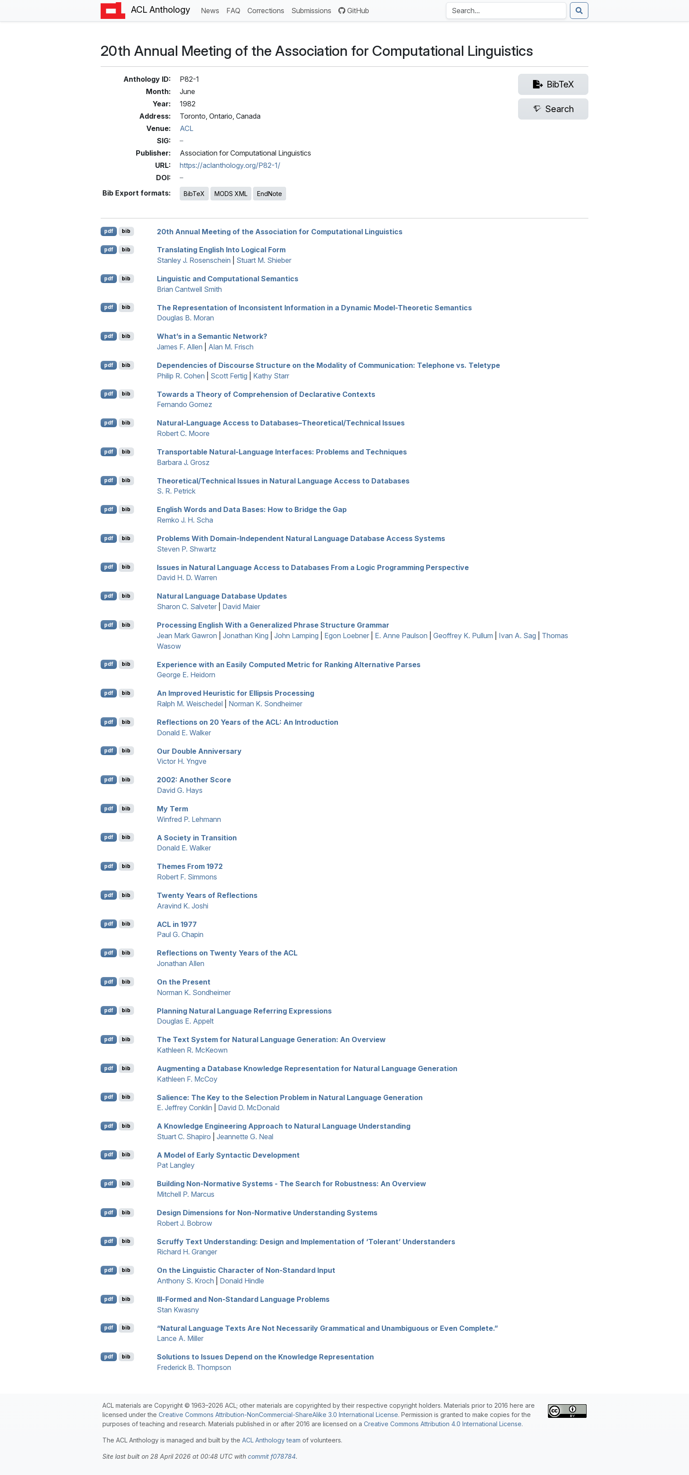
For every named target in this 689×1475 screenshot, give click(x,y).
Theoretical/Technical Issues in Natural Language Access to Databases (283, 480)
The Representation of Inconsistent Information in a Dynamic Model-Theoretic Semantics (314, 307)
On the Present (183, 981)
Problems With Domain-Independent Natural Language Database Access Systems (301, 538)
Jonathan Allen (180, 963)
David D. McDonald (248, 1107)
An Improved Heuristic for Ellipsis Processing (235, 693)
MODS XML (230, 193)
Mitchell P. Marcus (185, 1194)
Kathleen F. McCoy (187, 1079)
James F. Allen (180, 346)
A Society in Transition (197, 837)
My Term (172, 808)
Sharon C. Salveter (187, 606)
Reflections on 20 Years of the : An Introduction (247, 722)
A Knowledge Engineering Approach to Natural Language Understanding (283, 1126)
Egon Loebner (346, 635)
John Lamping (296, 635)
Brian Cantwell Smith (189, 289)
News (212, 10)
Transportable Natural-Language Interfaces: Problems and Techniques (282, 451)
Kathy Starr (271, 375)
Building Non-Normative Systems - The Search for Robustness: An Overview (291, 1183)
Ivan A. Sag (517, 635)
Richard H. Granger (187, 1251)
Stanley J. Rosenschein (194, 260)
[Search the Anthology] (506, 10)
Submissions (313, 10)
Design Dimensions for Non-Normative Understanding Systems (267, 1212)
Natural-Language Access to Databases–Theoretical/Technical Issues (281, 422)
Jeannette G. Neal (245, 1136)
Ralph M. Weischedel (190, 703)
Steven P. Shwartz (186, 549)
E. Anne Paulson (401, 635)
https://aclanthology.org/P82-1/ (230, 165)
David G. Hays (180, 790)
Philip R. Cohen (181, 375)
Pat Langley (176, 1165)
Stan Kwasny (178, 1309)
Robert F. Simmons (187, 876)
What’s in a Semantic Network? (212, 336)
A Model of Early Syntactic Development (228, 1154)
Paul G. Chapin (180, 934)
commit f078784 (272, 1456)
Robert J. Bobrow (184, 1223)
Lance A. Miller (180, 1338)
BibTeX (194, 193)
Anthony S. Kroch (185, 1280)
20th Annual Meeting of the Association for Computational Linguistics (280, 231)
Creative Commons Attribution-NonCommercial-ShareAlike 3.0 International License (278, 1414)
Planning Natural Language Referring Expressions (244, 1010)
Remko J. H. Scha (185, 520)
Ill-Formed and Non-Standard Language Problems (243, 1299)
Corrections (267, 10)
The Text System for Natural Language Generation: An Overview (271, 1039)
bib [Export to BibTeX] (126, 231)
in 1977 (177, 923)
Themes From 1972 (190, 866)
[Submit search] (579, 10)
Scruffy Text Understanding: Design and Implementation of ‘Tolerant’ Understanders (306, 1241)
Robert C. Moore (183, 433)
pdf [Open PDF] (108, 231)
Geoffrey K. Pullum (463, 635)
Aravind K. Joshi (182, 905)
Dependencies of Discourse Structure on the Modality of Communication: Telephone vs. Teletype (328, 365)
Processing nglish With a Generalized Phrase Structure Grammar (273, 625)
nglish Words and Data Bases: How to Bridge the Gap (252, 509)
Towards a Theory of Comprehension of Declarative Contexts (266, 393)
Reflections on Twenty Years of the (227, 952)
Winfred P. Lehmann (189, 819)
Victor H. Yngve (182, 761)
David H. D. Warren (187, 577)
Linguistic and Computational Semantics (227, 278)
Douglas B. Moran (185, 317)
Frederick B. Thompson (194, 1367)
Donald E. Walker (184, 732)
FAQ (235, 10)
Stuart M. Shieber (263, 260)
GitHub (353, 10)
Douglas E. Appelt (185, 1021)
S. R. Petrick (176, 491)
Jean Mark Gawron (187, 635)
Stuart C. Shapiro (184, 1136)
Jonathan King (245, 635)
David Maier (241, 606)
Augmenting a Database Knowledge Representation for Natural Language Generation (307, 1068)
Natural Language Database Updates (222, 596)
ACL (186, 128)
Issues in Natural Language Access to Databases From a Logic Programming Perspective (313, 567)
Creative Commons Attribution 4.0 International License (443, 1424)
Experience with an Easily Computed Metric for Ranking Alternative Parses (289, 664)
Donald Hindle (242, 1280)
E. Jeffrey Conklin (184, 1107)
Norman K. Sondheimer (265, 703)
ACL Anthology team (271, 1440)
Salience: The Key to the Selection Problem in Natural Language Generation (290, 1097)
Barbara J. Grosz (183, 462)
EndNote (269, 193)
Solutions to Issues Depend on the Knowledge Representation (265, 1356)
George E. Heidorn (186, 674)
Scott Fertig (228, 375)
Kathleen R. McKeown (192, 1050)
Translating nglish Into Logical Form (221, 249)
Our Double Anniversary (199, 750)
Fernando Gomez (184, 404)
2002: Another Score (194, 779)
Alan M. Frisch (231, 346)
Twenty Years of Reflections (207, 895)
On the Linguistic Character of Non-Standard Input (246, 1270)
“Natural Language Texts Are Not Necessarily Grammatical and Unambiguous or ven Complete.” (327, 1327)
